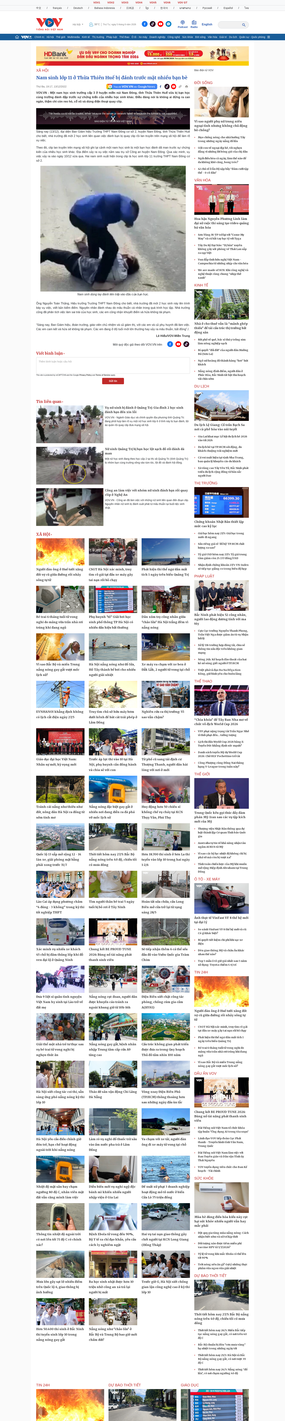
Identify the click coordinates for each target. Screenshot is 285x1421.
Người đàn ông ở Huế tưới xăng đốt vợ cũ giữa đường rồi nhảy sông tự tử (59, 574)
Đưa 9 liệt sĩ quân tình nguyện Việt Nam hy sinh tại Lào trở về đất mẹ (59, 1002)
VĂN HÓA (202, 180)
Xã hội (50, 37)
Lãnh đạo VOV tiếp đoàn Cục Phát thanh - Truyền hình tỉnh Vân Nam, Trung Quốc (221, 1142)
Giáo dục (190, 1385)
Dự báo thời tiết (210, 1276)
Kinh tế (86, 37)
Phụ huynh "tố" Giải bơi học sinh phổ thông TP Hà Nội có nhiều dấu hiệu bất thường (111, 622)
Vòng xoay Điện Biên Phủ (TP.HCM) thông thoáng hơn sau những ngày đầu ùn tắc (163, 1097)
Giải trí (223, 37)
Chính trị (39, 37)
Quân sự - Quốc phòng (252, 37)
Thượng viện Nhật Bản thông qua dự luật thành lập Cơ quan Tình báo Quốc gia (222, 832)
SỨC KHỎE (204, 1178)
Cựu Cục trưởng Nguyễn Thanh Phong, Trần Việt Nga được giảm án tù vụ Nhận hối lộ (223, 634)
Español (228, 8)
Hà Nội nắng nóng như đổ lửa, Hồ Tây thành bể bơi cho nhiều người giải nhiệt (112, 670)
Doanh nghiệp (157, 37)
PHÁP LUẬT (204, 576)
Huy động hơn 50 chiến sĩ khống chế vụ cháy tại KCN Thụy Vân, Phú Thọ (162, 812)
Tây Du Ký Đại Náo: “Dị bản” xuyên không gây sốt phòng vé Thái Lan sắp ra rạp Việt (222, 249)
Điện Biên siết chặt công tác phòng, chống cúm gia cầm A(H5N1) (163, 1002)
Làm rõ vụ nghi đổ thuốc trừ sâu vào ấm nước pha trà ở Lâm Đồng (113, 1144)
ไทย (246, 8)
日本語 (130, 8)
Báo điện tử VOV (204, 70)
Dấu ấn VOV (205, 1073)
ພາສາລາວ (185, 8)
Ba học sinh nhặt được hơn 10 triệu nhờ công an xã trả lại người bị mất (111, 1287)
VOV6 (167, 2)
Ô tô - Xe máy (139, 37)
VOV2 (110, 2)
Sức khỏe (187, 37)
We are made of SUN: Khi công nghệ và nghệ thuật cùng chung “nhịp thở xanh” (223, 273)
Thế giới (60, 37)
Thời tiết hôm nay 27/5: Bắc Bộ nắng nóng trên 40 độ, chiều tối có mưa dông (113, 859)
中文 (38, 8)
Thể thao (124, 37)
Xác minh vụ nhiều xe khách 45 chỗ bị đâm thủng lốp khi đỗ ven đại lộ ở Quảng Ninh (59, 954)
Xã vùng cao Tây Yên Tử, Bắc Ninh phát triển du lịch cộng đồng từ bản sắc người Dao (223, 471)
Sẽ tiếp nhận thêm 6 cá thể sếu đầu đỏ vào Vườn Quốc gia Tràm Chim (165, 954)
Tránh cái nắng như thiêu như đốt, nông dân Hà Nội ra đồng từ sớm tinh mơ (60, 812)
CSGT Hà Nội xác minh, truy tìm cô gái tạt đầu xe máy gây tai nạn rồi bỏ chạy (111, 574)
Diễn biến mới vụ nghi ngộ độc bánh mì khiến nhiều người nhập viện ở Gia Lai (112, 1192)
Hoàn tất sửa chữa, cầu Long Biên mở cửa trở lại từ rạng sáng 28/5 (163, 907)
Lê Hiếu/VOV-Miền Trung (173, 335)
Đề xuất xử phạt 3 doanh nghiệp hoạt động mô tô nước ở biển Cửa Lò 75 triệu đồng (166, 1192)
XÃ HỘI (42, 70)
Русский (207, 8)
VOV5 (153, 2)
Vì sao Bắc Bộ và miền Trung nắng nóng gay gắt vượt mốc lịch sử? (58, 670)
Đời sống (200, 37)
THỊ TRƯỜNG (206, 483)
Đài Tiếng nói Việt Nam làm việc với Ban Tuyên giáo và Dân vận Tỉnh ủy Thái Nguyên (221, 1156)
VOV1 (96, 2)
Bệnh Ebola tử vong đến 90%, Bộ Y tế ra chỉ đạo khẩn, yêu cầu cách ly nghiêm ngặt (112, 1239)
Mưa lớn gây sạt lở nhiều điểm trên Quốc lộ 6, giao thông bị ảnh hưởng (59, 1287)
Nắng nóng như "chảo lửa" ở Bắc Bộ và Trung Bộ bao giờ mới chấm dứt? (113, 1334)
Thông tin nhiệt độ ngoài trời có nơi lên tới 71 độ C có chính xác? (58, 1239)
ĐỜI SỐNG (203, 83)
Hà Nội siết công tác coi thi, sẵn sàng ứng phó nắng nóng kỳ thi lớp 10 (60, 1097)
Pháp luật (111, 37)
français (57, 8)
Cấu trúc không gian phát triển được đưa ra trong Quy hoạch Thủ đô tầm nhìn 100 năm (165, 1049)
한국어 (164, 8)
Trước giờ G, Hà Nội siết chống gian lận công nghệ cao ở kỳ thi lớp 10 (166, 1287)
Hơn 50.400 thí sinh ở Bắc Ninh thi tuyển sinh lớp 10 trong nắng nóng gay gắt (60, 1334)
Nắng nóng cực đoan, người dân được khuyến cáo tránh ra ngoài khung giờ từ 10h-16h (113, 1002)
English (207, 24)
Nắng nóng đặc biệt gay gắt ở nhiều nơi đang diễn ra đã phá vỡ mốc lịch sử (112, 812)
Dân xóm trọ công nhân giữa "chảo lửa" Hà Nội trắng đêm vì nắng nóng (165, 622)
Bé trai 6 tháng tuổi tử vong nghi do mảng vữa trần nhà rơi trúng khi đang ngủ (59, 622)
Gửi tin (113, 381)
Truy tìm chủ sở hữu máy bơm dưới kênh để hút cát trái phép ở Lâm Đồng (113, 717)
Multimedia (73, 37)
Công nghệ (173, 37)
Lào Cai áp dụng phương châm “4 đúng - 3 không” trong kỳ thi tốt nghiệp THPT (60, 907)
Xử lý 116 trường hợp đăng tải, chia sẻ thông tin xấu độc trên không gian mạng (221, 648)
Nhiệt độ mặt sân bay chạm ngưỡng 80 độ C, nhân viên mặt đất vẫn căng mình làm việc (60, 1192)
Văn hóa (212, 37)
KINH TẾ (201, 285)
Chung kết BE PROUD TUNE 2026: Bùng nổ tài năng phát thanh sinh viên (110, 954)
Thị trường (98, 37)
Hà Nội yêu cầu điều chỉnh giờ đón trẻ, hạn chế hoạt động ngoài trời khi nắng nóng (58, 1144)
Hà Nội (77, 24)
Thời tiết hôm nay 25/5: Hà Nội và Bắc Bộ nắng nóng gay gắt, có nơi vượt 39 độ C (222, 1359)
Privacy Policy (85, 375)
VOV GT (182, 2)
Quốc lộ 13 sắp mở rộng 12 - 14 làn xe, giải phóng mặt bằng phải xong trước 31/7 (58, 859)
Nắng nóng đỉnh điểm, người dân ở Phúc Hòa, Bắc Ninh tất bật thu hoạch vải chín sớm (222, 375)
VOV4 (139, 2)
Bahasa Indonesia (104, 8)
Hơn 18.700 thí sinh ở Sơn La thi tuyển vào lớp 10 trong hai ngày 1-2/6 (166, 859)
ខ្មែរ (147, 8)
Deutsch (78, 8)
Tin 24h (201, 972)
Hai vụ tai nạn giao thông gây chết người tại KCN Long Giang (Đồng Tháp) (165, 1239)
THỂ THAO (203, 681)
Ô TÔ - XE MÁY (207, 879)
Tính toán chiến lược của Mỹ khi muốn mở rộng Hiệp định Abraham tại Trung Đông (223, 867)
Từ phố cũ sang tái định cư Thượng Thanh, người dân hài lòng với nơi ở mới (165, 764)
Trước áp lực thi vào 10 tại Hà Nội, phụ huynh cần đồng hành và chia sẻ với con (113, 764)
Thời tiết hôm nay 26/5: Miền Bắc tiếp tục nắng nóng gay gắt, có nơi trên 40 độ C (222, 1334)
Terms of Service (103, 375)
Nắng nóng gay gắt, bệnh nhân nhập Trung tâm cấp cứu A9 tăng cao (112, 1049)
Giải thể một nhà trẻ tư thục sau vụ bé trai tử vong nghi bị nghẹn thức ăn (60, 1049)
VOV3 (124, 2)
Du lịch (233, 37)
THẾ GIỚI (202, 774)
